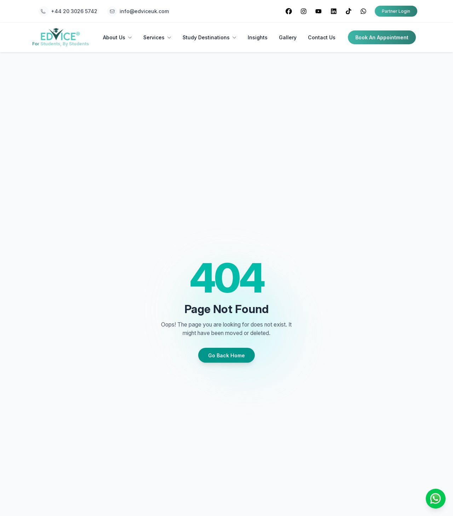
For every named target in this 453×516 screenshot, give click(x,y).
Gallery (288, 37)
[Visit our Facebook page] (288, 11)
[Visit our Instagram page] (303, 11)
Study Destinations (209, 37)
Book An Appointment (381, 37)
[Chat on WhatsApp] (436, 499)
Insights (258, 37)
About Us (117, 37)
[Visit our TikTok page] (348, 11)
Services (157, 37)
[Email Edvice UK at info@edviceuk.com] (138, 11)
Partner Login (396, 11)
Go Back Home (226, 355)
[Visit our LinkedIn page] (333, 11)
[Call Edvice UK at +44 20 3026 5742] (67, 11)
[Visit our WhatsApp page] (363, 11)
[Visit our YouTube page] (318, 11)
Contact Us (322, 37)
